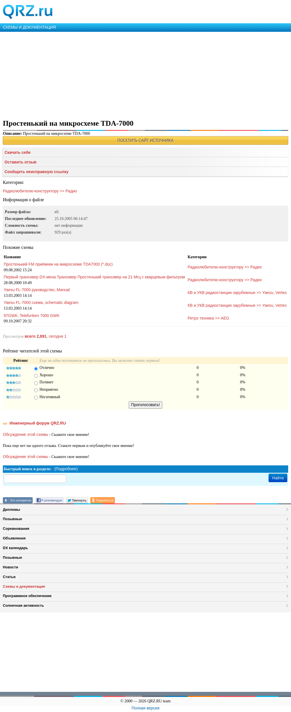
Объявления (14, 538)
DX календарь (15, 548)
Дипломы (11, 509)
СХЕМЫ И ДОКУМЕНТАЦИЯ (29, 27)
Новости (10, 567)
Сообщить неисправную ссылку (36, 171)
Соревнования (16, 528)
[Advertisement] (145, 74)
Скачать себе (18, 152)
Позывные (12, 519)
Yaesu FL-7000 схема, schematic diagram (41, 302)
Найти (278, 478)
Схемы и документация (24, 586)
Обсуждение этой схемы (25, 434)
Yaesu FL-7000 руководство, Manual (37, 289)
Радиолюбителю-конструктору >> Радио (40, 191)
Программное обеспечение (27, 596)
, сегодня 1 (45, 336)
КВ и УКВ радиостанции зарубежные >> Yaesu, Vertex (237, 292)
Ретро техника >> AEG (208, 318)
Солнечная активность (23, 605)
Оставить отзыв (20, 162)
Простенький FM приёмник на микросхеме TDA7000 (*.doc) (58, 264)
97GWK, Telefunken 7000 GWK (32, 315)
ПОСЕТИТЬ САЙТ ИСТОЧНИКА (145, 140)
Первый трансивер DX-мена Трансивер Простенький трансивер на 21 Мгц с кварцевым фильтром (94, 277)
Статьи (9, 577)
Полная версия (145, 708)
